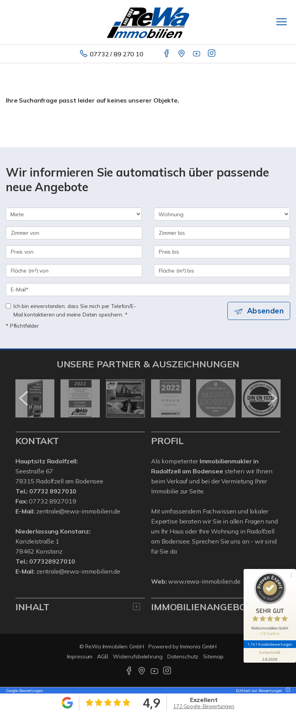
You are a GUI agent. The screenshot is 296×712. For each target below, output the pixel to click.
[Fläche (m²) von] (74, 270)
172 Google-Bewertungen (203, 706)
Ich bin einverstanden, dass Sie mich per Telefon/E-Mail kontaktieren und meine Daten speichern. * (71, 310)
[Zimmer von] (74, 232)
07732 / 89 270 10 (116, 54)
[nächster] (272, 398)
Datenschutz (183, 656)
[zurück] (24, 398)
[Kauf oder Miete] (74, 214)
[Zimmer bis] (222, 232)
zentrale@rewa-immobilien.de (78, 511)
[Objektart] (222, 214)
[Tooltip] (286, 690)
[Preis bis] (222, 251)
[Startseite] (148, 22)
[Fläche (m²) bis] (222, 270)
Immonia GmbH (198, 646)
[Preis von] (74, 251)
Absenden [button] (265, 310)
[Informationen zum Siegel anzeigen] (270, 655)
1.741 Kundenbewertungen (269, 644)
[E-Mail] (148, 289)
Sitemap (213, 656)
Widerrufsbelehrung (138, 656)
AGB (102, 656)
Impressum (80, 656)
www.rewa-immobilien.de (204, 581)
